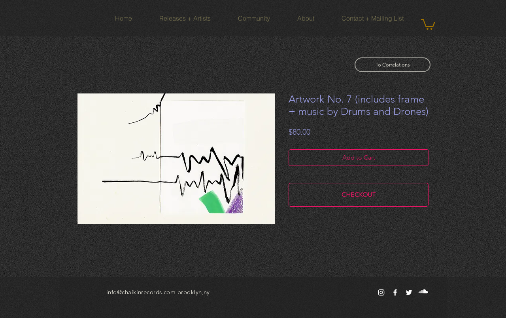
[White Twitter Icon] (409, 292)
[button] (428, 24)
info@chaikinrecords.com (141, 292)
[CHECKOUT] (359, 195)
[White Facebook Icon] (395, 292)
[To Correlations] (392, 64)
